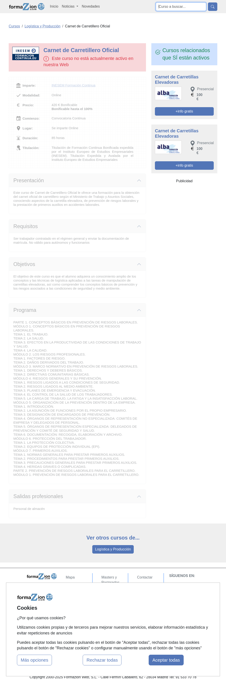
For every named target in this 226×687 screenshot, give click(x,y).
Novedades (91, 6)
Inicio (54, 6)
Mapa (70, 577)
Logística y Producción (113, 549)
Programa (24, 310)
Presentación (28, 180)
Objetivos (24, 264)
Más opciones (34, 660)
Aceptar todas (166, 660)
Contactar (144, 577)
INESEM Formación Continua (73, 85)
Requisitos (25, 226)
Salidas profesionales (38, 496)
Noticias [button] (68, 6)
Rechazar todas (102, 660)
